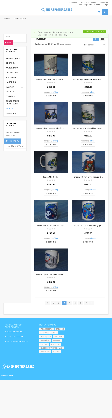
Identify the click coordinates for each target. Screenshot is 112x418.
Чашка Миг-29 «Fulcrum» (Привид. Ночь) (55, 259)
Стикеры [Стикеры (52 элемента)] (55, 344)
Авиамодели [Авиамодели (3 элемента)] (46, 329)
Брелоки (10, 97)
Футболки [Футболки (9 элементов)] (45, 352)
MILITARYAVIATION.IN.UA (18, 342)
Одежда (10, 120)
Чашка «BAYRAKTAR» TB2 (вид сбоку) (54, 113)
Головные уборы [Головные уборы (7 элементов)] (48, 333)
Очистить (13, 175)
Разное (10, 125)
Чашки (9, 142)
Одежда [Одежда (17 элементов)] (56, 340)
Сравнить (16, 180)
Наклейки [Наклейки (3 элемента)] (45, 340)
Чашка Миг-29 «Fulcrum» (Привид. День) (92, 259)
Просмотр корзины (95, 65)
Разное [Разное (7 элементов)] (44, 344)
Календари (12, 101)
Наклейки (11, 116)
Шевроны (11, 147)
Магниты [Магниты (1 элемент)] (59, 336)
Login (106, 5)
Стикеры (10, 130)
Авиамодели (13, 92)
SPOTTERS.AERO (15, 337)
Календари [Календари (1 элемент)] (46, 336)
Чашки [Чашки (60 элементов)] (56, 352)
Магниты (11, 111)
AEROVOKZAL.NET (15, 332)
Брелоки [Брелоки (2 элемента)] (60, 329)
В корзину (51, 129)
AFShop (55, 126)
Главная (7, 18)
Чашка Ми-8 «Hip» (51, 211)
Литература (12, 106)
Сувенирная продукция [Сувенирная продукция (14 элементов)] (51, 348)
